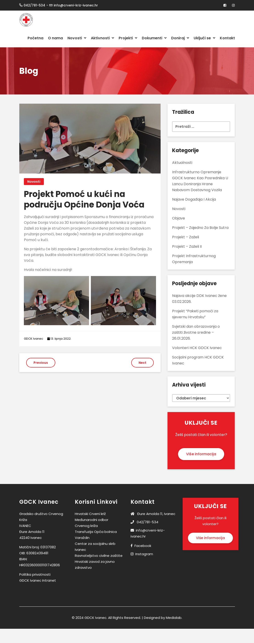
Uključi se (204, 38)
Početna (35, 38)
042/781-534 (144, 522)
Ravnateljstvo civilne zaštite (99, 555)
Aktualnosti (182, 162)
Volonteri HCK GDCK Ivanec (197, 347)
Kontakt (227, 38)
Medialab (173, 617)
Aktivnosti (102, 38)
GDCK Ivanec (33, 338)
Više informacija (201, 454)
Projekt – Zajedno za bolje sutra (200, 227)
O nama (55, 38)
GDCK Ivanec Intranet (37, 580)
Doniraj (180, 38)
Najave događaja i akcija (194, 199)
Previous (40, 362)
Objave (178, 218)
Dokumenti (154, 38)
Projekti (128, 38)
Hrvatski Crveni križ (90, 513)
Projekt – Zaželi (185, 237)
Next (142, 362)
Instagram (144, 554)
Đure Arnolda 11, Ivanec (153, 513)
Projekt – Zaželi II (187, 246)
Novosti (76, 38)
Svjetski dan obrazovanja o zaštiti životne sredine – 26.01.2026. (196, 332)
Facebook (142, 545)
